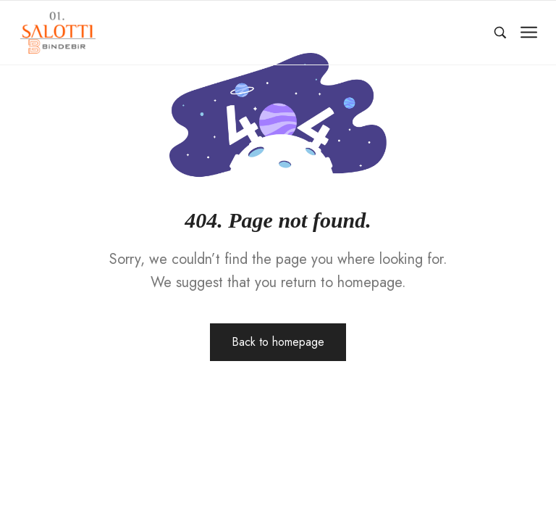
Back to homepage (278, 342)
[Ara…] (500, 32)
